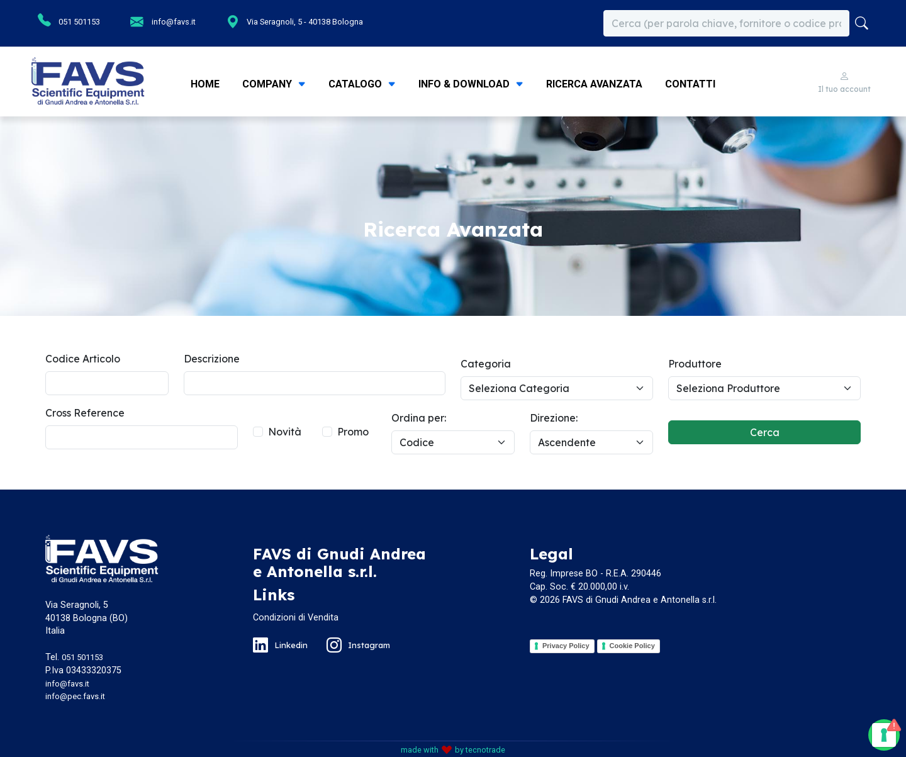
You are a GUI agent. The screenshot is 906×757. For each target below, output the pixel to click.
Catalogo (356, 84)
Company (268, 84)
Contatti (690, 84)
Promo (353, 431)
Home (205, 84)
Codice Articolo (82, 358)
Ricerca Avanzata (594, 84)
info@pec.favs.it (75, 696)
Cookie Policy (632, 645)
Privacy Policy (566, 645)
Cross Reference (85, 413)
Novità (284, 431)
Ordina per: (418, 418)
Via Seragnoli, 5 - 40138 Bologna (280, 21)
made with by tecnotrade (453, 749)
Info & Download (465, 84)
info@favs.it (148, 21)
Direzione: (554, 418)
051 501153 (65, 20)
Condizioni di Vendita (295, 617)
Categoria (486, 363)
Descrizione (212, 358)
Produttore (695, 363)
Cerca (765, 432)
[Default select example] (557, 388)
